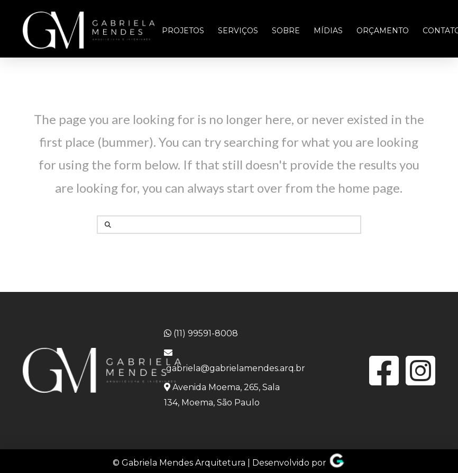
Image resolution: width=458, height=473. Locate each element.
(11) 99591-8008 (201, 333)
